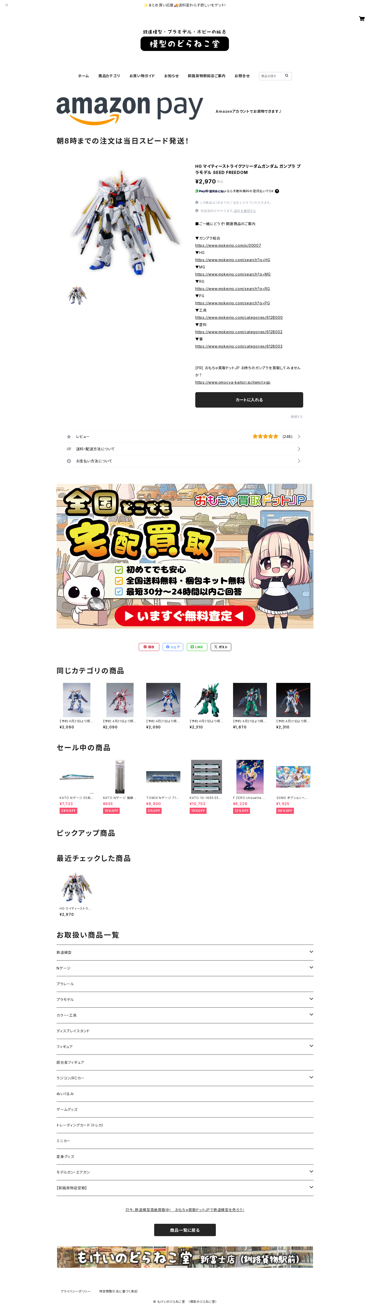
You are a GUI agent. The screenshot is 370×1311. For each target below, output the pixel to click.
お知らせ (171, 76)
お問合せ (242, 76)
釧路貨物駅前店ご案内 (206, 76)
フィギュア (65, 1046)
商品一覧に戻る (185, 1230)
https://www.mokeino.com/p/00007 (228, 245)
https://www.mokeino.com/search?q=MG (233, 274)
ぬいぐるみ (65, 1094)
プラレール (65, 984)
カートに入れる (249, 399)
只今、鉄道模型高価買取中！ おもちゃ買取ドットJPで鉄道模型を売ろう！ (185, 1210)
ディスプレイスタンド (73, 1031)
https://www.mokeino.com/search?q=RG (232, 288)
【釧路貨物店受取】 (72, 1188)
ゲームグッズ (67, 1109)
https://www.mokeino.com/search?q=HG (232, 260)
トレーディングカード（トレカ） (80, 1125)
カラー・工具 (67, 1015)
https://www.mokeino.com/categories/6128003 (239, 346)
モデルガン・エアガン (73, 1172)
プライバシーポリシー (76, 1291)
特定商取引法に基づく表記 (118, 1291)
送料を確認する (245, 211)
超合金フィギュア (70, 1062)
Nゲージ (64, 968)
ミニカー (64, 1141)
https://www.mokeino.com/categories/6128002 (239, 332)
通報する (297, 417)
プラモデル (65, 999)
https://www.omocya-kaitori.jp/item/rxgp (233, 382)
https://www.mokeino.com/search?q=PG (232, 303)
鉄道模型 (64, 952)
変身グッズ (65, 1156)
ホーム (83, 76)
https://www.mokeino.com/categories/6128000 (239, 317)
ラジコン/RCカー (71, 1078)
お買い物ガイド (142, 76)
